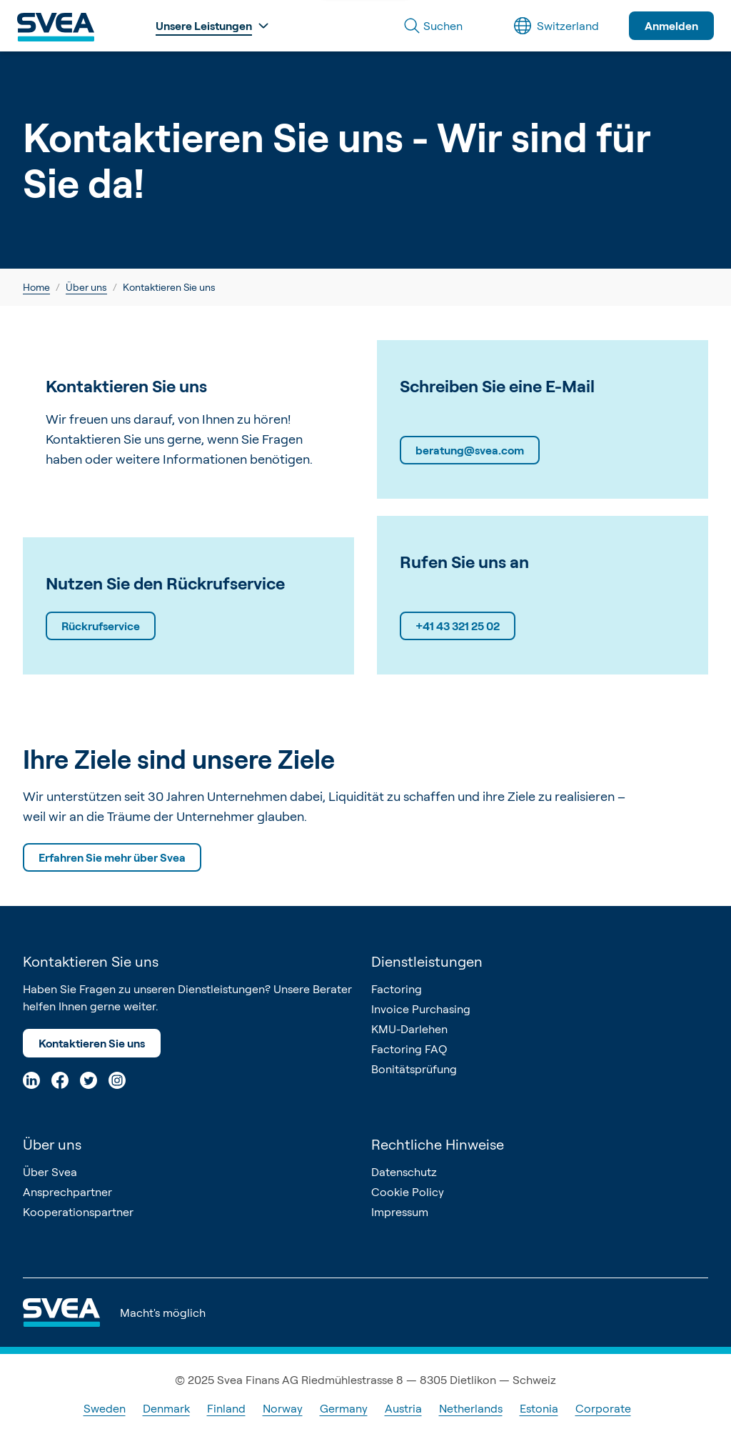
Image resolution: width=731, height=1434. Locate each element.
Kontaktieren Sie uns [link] (169, 287)
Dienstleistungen (427, 961)
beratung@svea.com (469, 450)
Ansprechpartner (67, 1192)
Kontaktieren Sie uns (92, 1043)
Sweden (105, 1408)
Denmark (166, 1408)
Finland (226, 1408)
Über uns (86, 287)
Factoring (396, 989)
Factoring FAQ (409, 1049)
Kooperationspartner (78, 1212)
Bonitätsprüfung (414, 1069)
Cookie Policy (407, 1192)
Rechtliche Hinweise (437, 1144)
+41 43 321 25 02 (457, 626)
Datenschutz (404, 1172)
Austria (403, 1408)
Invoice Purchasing (420, 1009)
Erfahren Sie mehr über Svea (112, 857)
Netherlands (471, 1408)
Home (36, 287)
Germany (344, 1408)
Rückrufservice (100, 626)
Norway (283, 1408)
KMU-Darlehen (409, 1029)
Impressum (399, 1212)
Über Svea (50, 1172)
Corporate (603, 1408)
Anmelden (671, 26)
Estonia (539, 1408)
